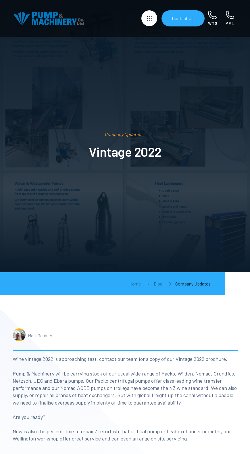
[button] (149, 18)
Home (135, 283)
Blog (158, 283)
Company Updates (193, 283)
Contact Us (183, 18)
